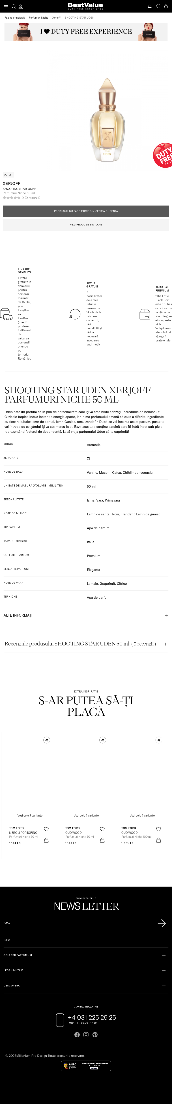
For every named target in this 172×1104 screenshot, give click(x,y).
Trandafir (127, 514)
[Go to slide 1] (79, 867)
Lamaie (92, 583)
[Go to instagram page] (86, 1034)
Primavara (112, 500)
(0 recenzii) (32, 198)
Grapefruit (107, 583)
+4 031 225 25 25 (92, 1017)
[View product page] (86, 779)
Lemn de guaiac (148, 514)
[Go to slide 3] (86, 867)
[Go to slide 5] (93, 867)
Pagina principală (14, 17)
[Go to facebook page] (77, 1034)
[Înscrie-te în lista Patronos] (161, 923)
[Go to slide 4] (89, 867)
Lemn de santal (98, 514)
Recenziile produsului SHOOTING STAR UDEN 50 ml (80, 644)
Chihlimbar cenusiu (138, 472)
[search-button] (14, 6)
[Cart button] (166, 6)
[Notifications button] (150, 6)
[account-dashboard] (20, 6)
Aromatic (94, 445)
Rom (115, 514)
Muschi (104, 472)
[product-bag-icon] (46, 840)
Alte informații (19, 615)
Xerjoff (56, 17)
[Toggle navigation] (6, 6)
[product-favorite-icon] (46, 829)
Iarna (91, 500)
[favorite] (158, 6)
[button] (46, 740)
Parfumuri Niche (38, 17)
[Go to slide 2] (82, 867)
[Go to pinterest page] (95, 1034)
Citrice (122, 583)
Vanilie (92, 472)
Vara (99, 500)
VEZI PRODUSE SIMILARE (86, 224)
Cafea (116, 472)
